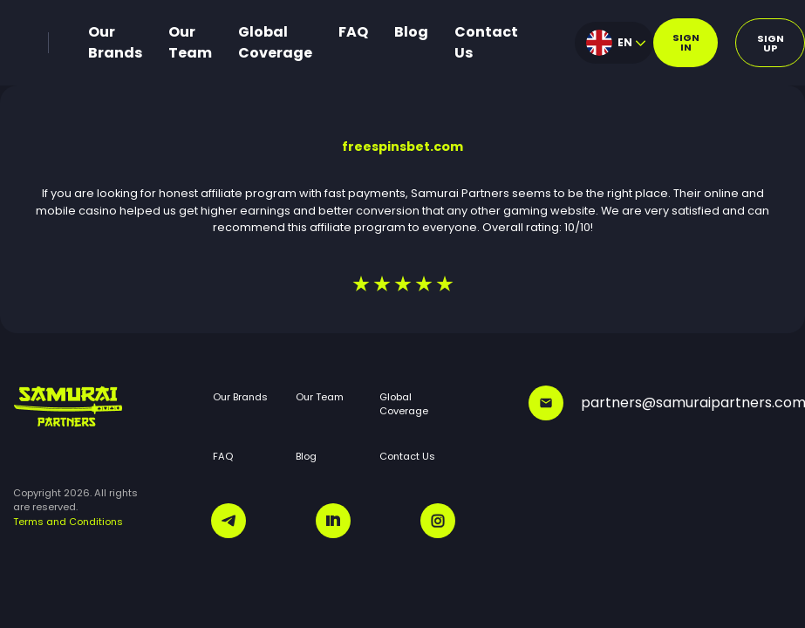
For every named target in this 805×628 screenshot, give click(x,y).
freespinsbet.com (402, 146)
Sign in (685, 42)
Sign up (770, 43)
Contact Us (486, 42)
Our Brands (115, 42)
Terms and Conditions (68, 522)
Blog (411, 32)
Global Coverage (275, 42)
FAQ (353, 32)
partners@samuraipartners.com (660, 403)
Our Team (190, 42)
